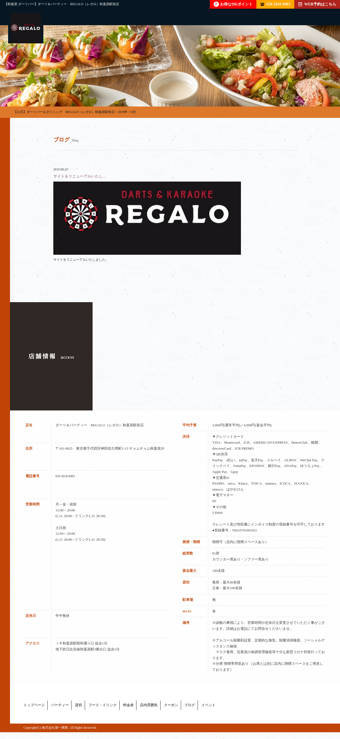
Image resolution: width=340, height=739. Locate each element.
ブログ (275, 714)
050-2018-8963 (275, 4)
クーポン (245, 714)
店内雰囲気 (210, 714)
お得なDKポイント (233, 4)
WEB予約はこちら (317, 4)
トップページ (35, 714)
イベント (306, 714)
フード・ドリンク (140, 714)
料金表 (178, 714)
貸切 (103, 714)
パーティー (73, 714)
